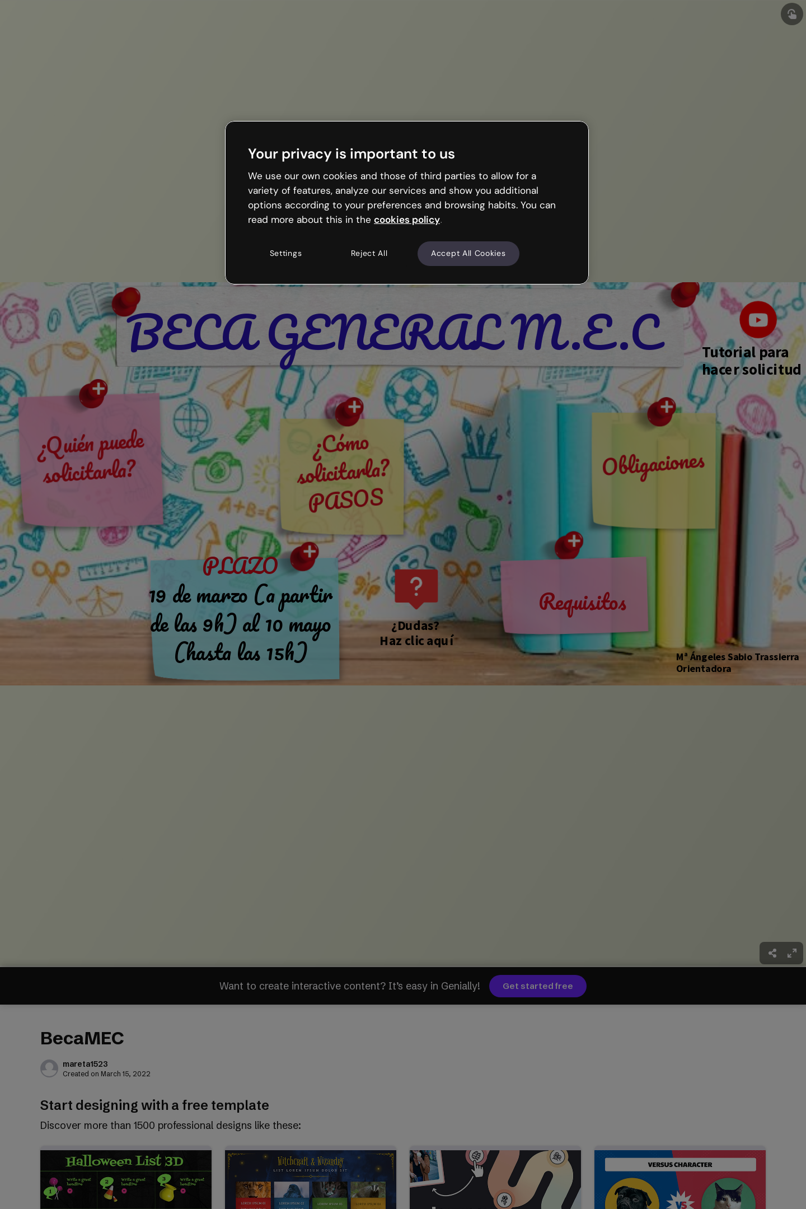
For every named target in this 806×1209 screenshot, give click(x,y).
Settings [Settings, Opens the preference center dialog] (286, 253)
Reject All (369, 253)
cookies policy (407, 219)
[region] (407, 202)
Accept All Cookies (468, 253)
